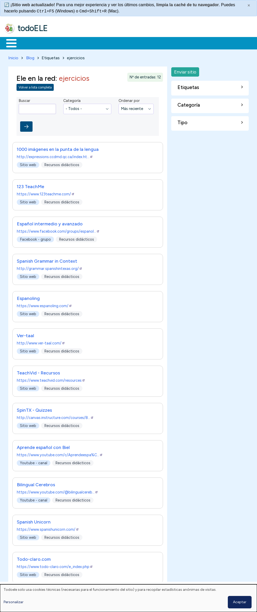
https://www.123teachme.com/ (46, 193)
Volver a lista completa (35, 87)
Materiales (29, 43)
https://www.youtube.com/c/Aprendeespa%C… (60, 454)
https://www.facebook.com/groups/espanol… (58, 230)
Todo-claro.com (34, 558)
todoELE (33, 28)
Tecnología (154, 43)
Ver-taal (25, 334)
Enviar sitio (185, 70)
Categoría (72, 100)
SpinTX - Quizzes (34, 409)
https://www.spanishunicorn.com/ (48, 528)
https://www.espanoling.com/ (44, 305)
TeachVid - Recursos (38, 371)
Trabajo (93, 43)
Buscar (212, 42)
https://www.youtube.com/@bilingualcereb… (57, 491)
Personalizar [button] (14, 602)
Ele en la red (36, 77)
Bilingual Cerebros (36, 483)
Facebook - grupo (35, 238)
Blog (30, 56)
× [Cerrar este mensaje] (248, 5)
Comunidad (188, 43)
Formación (62, 43)
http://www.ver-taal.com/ (41, 342)
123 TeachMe (30, 185)
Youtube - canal (33, 462)
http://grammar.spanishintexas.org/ (49, 267)
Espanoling (28, 297)
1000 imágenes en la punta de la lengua (58, 148)
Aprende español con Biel (43, 446)
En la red (122, 43)
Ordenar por (129, 100)
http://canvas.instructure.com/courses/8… (55, 416)
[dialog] (128, 598)
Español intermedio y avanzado (50, 222)
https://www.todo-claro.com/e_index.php (55, 565)
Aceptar (239, 602)
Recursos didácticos (61, 163)
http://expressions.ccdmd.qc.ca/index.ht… (55, 155)
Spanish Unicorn (34, 520)
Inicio (8, 42)
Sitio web (28, 163)
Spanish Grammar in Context (47, 260)
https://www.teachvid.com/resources (51, 379)
